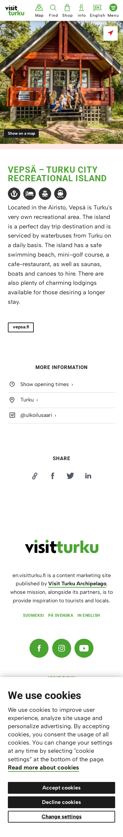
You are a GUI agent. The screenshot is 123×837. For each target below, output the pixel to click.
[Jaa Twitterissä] (70, 476)
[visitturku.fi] (61, 551)
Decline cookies (61, 802)
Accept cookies (61, 788)
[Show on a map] (110, 33)
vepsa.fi (21, 327)
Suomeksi (33, 615)
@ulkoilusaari (36, 415)
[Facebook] (39, 648)
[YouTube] (83, 648)
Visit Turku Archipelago (77, 583)
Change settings (62, 816)
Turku (27, 400)
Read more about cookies (43, 767)
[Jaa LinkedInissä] (88, 476)
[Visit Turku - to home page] (14, 10)
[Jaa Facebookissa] (52, 476)
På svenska (60, 615)
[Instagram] (61, 648)
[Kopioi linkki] (35, 476)
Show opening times (44, 384)
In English (88, 615)
